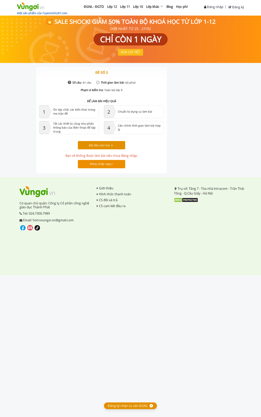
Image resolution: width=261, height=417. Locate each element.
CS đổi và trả (107, 200)
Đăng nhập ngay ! (101, 164)
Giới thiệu (105, 188)
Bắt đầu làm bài (101, 145)
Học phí (181, 7)
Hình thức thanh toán (114, 194)
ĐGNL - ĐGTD (94, 7)
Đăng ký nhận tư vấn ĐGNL (128, 406)
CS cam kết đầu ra (111, 206)
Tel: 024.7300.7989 (35, 213)
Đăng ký (236, 7)
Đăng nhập (213, 6)
